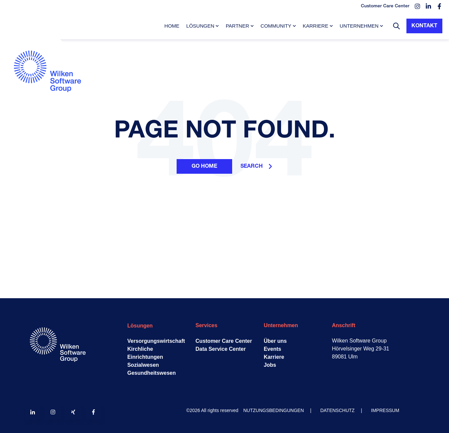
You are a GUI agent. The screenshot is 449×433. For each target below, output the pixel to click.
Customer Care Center (224, 341)
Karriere (315, 26)
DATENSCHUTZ (337, 410)
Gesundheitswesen (151, 373)
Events (272, 349)
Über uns (275, 341)
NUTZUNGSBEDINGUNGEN (273, 410)
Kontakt (424, 26)
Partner (237, 26)
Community (275, 26)
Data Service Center (221, 349)
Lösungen (200, 26)
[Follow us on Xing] (73, 412)
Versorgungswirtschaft (156, 341)
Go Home (204, 166)
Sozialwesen (143, 365)
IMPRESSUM (385, 410)
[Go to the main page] (50, 108)
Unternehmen (359, 26)
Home (171, 26)
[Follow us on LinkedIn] (32, 412)
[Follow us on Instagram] (53, 412)
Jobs (270, 365)
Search (256, 166)
